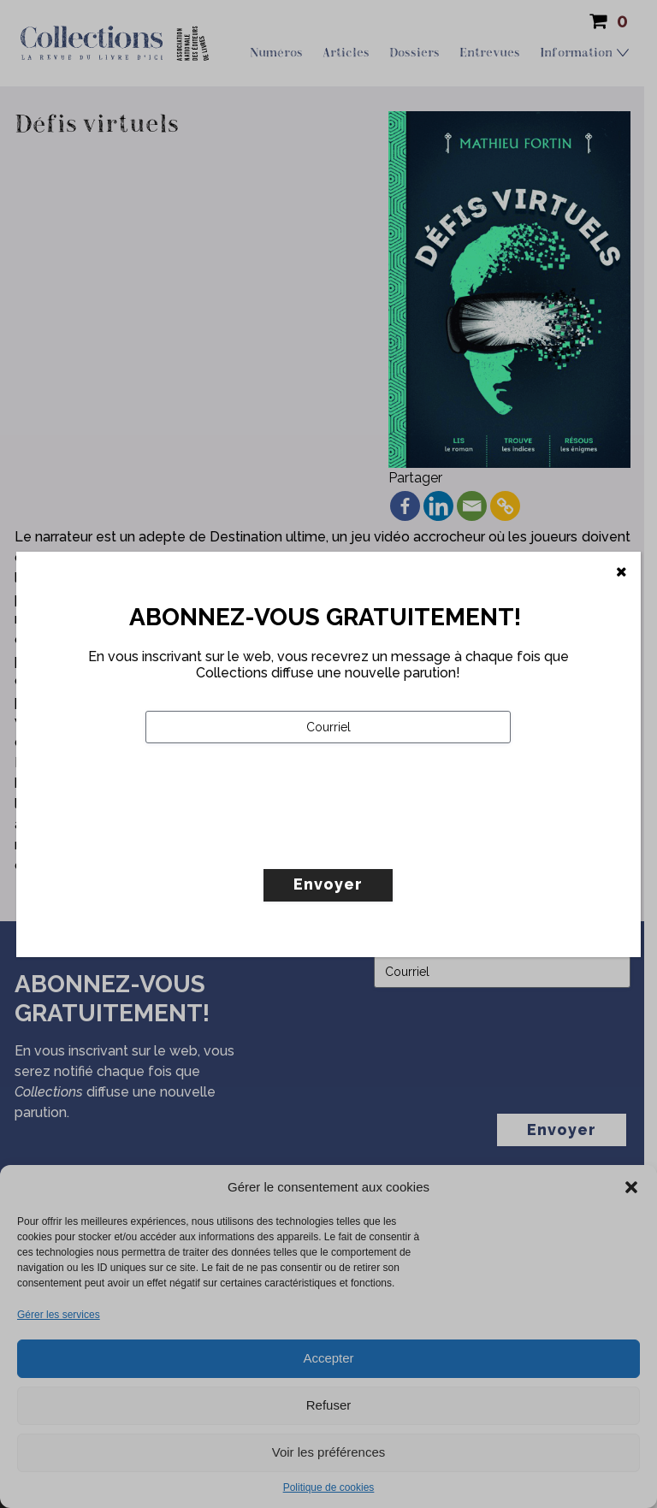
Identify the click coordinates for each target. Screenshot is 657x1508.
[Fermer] (621, 572)
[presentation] (275, 842)
